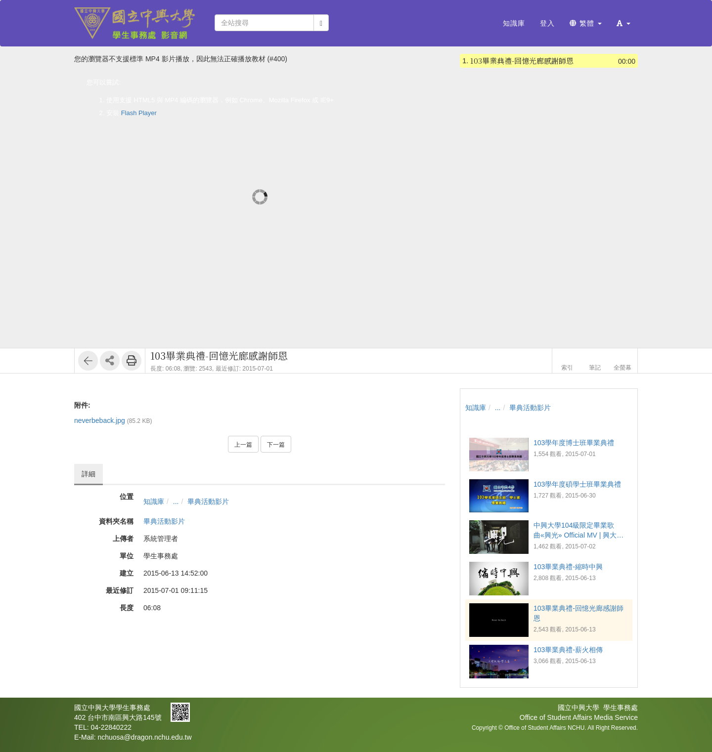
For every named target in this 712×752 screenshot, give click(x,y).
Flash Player (139, 113)
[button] (623, 23)
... (176, 501)
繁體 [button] (586, 23)
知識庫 (153, 501)
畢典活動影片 (208, 501)
